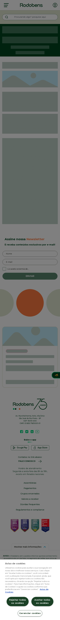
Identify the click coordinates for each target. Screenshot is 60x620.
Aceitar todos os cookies (42, 601)
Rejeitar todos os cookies (17, 601)
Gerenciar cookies (30, 613)
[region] (30, 590)
